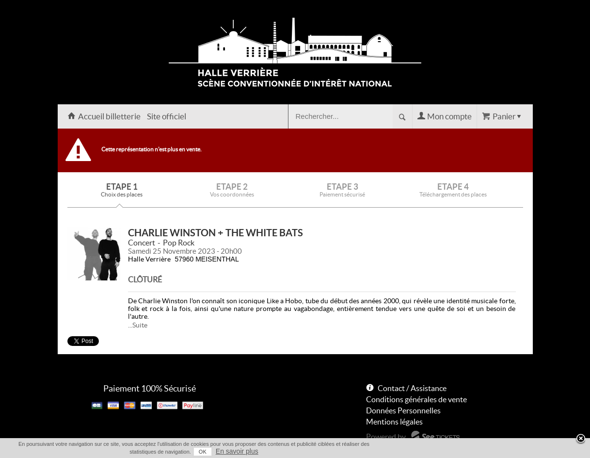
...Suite (137, 325)
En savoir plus (237, 451)
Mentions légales (394, 421)
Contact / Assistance (412, 388)
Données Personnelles (403, 410)
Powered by (386, 436)
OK (203, 452)
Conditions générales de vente (416, 399)
